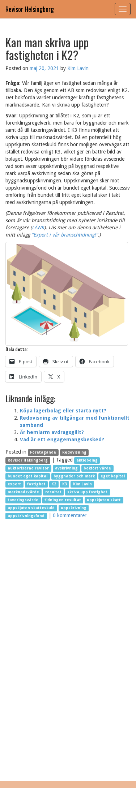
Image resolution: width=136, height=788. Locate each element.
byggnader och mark (74, 476)
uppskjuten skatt (104, 500)
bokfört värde (97, 468)
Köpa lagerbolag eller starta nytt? (63, 411)
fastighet (36, 484)
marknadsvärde (23, 492)
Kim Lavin (78, 68)
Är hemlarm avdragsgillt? (52, 432)
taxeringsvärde (23, 500)
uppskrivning (73, 508)
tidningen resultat (62, 500)
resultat (53, 492)
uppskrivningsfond (26, 516)
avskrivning (66, 468)
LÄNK (38, 227)
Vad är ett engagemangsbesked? (62, 439)
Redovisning (74, 452)
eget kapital (113, 476)
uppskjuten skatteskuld (31, 508)
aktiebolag (87, 460)
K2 (53, 484)
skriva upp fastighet (87, 492)
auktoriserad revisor (28, 468)
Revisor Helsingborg (29, 9)
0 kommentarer (69, 515)
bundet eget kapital (27, 476)
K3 (64, 484)
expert (14, 484)
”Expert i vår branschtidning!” (64, 235)
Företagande (43, 452)
